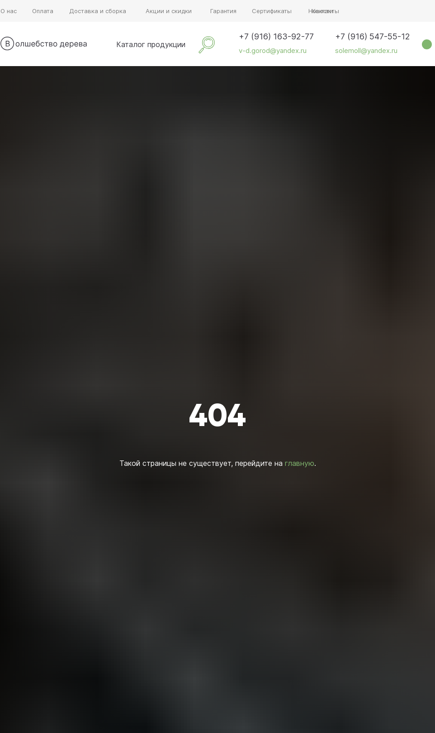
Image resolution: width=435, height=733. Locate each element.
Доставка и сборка (97, 10)
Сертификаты (272, 10)
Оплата (42, 10)
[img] (103, 44)
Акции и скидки (169, 10)
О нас (8, 10)
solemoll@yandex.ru (366, 50)
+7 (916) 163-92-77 (276, 36)
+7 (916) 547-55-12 (372, 36)
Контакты (325, 10)
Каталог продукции (150, 44)
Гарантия (223, 10)
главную (299, 463)
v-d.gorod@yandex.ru (273, 50)
